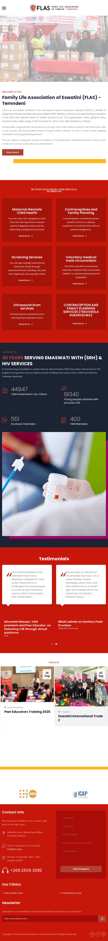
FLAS (6, 635)
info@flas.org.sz (14, 849)
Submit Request (81, 869)
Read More (26, 235)
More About (13, 152)
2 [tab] (56, 644)
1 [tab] (52, 644)
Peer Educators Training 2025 (27, 712)
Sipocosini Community (68, 628)
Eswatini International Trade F (80, 718)
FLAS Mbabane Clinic (72, 893)
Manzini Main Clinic (14, 893)
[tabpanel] (27, 601)
